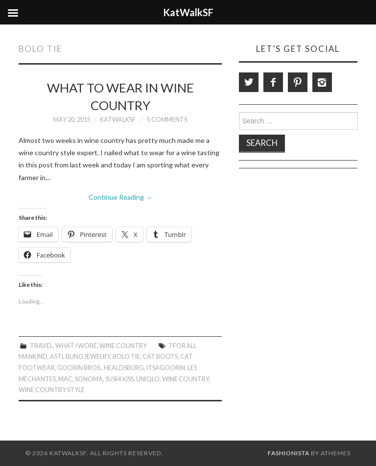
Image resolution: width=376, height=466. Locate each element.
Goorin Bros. (79, 368)
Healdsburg (124, 368)
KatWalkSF (118, 119)
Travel (41, 346)
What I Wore (76, 346)
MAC (65, 379)
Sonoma (89, 379)
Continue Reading (120, 197)
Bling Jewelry (88, 356)
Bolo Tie (126, 356)
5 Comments (167, 119)
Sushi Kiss (119, 379)
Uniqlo (148, 379)
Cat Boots (160, 356)
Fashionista (288, 453)
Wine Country (123, 346)
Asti (56, 356)
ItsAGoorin (165, 368)
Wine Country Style (52, 390)
